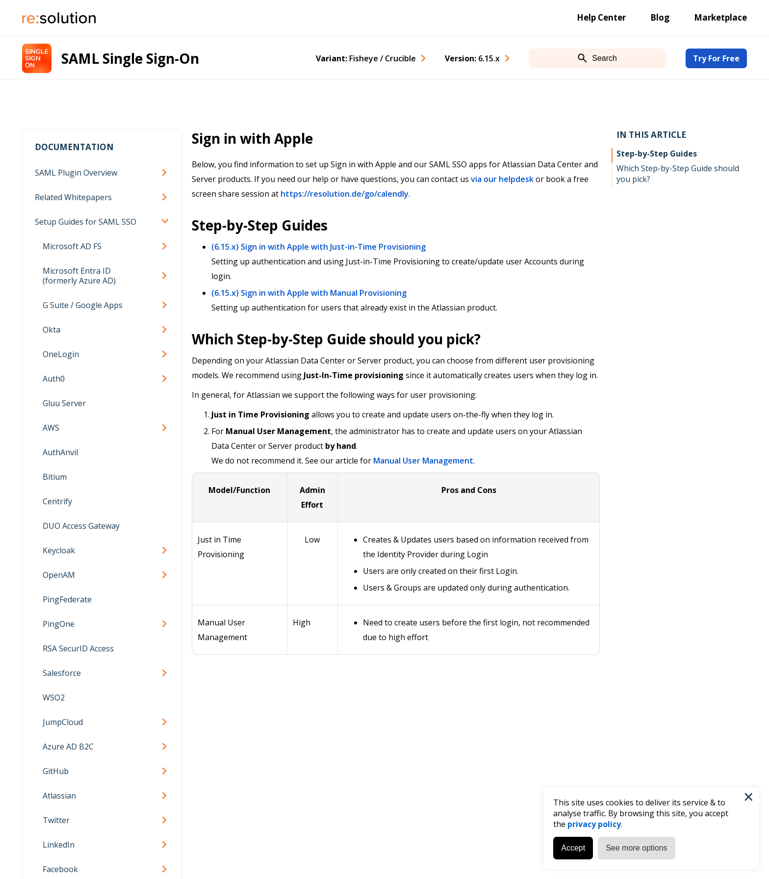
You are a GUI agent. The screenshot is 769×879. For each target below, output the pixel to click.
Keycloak (59, 550)
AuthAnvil (60, 452)
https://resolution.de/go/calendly (345, 193)
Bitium (55, 476)
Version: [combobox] (472, 58)
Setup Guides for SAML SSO (85, 221)
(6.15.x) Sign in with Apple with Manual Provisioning (309, 292)
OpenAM (59, 574)
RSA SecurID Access (78, 648)
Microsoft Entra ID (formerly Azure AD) (79, 275)
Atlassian (59, 795)
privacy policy (594, 824)
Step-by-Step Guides (656, 153)
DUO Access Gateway (81, 525)
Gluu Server (64, 403)
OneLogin (61, 354)
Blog (659, 17)
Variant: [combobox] (366, 58)
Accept (573, 848)
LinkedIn (59, 844)
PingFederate (67, 599)
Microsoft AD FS (72, 246)
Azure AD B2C (68, 746)
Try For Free (716, 58)
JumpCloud (63, 722)
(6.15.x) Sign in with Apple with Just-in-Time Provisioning (318, 246)
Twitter (56, 820)
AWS (51, 427)
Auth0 (54, 378)
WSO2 (54, 697)
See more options (636, 848)
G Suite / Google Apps (83, 305)
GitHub (56, 771)
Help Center (601, 17)
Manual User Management (423, 460)
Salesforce (62, 673)
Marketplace (720, 17)
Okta (51, 329)
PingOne (59, 624)
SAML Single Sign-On (130, 58)
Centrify (57, 501)
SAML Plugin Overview (76, 172)
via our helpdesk (502, 179)
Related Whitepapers (73, 197)
